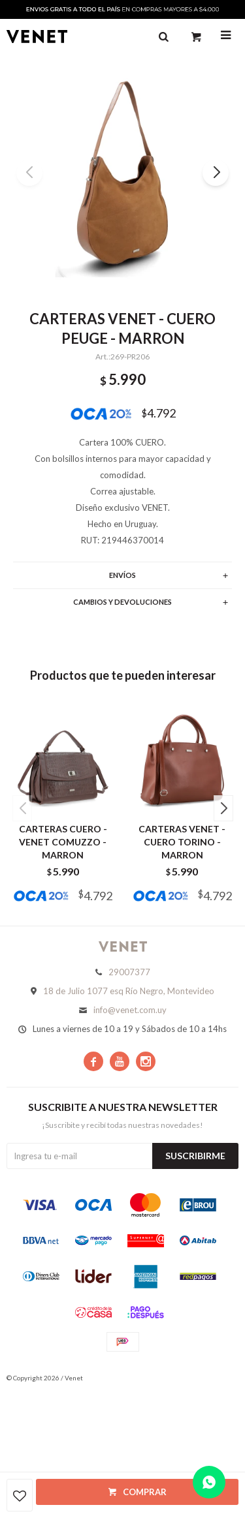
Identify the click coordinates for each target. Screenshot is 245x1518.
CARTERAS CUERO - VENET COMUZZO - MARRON (63, 841)
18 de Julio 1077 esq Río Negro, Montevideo (128, 991)
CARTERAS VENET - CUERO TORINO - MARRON (182, 841)
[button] (216, 173)
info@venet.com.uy (130, 1010)
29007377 (129, 972)
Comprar (145, 1492)
